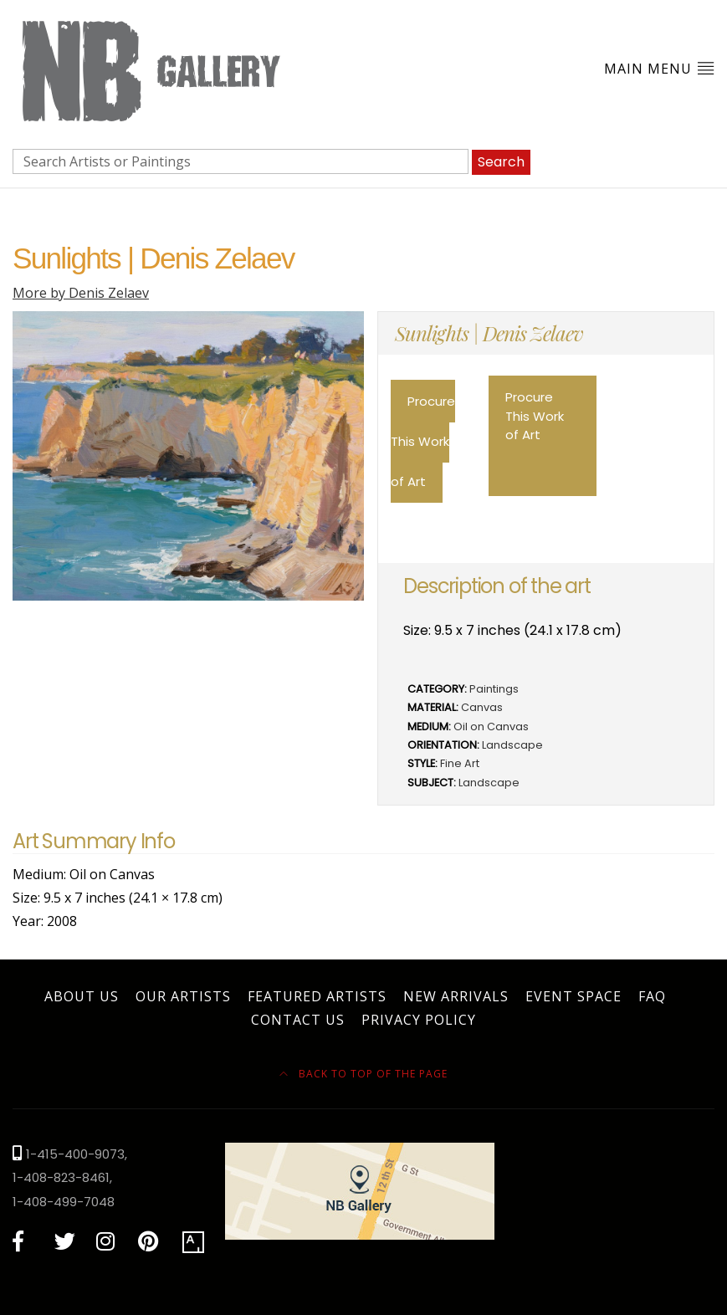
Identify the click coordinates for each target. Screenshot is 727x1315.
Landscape (512, 745)
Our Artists (183, 996)
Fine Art (459, 763)
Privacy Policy (418, 1020)
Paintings (494, 689)
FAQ (652, 996)
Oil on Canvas (491, 726)
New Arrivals (456, 996)
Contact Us (298, 1020)
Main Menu (659, 68)
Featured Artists (317, 996)
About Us (81, 996)
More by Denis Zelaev (81, 293)
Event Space (573, 996)
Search (501, 161)
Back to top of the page (363, 1074)
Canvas (482, 707)
